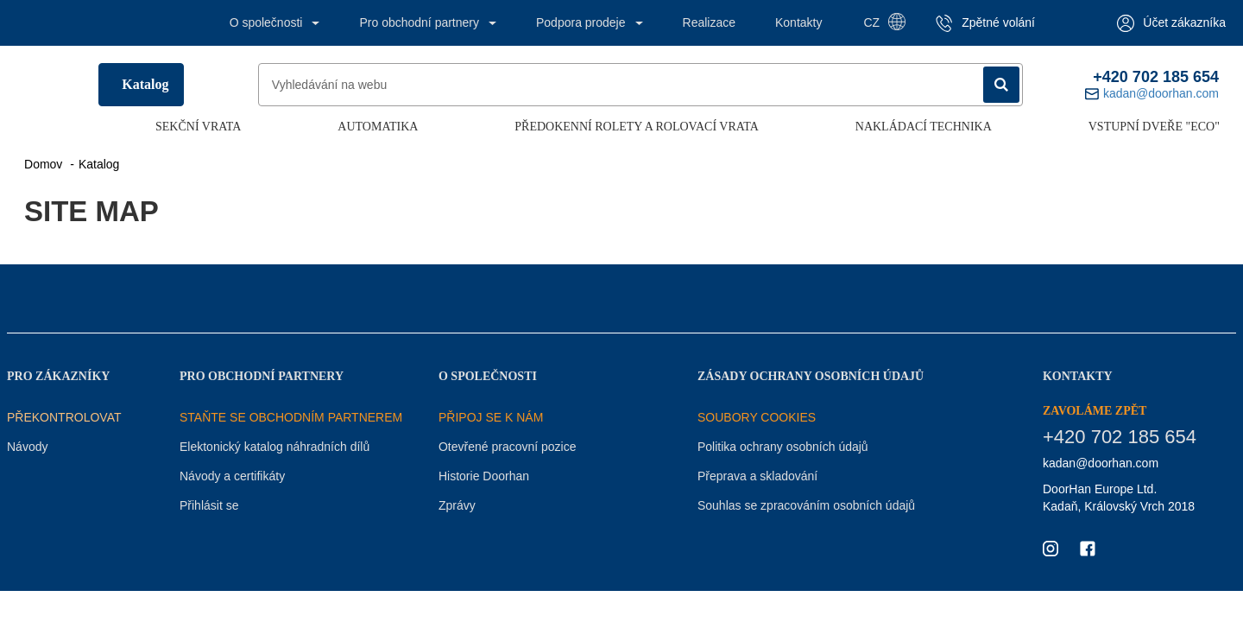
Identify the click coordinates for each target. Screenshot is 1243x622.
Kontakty (798, 22)
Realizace (709, 22)
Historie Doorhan (484, 476)
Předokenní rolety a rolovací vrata (636, 126)
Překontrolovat (64, 417)
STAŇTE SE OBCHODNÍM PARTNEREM (291, 417)
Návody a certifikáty (232, 476)
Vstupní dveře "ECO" (1154, 126)
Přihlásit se (209, 505)
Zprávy (457, 505)
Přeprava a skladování (757, 476)
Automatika (378, 126)
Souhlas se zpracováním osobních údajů (806, 505)
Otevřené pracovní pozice (508, 447)
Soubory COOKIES (756, 417)
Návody (27, 447)
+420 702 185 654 (1156, 77)
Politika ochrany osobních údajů (782, 447)
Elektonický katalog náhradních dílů (274, 447)
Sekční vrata (198, 126)
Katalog (145, 84)
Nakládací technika (923, 126)
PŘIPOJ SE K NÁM (491, 417)
